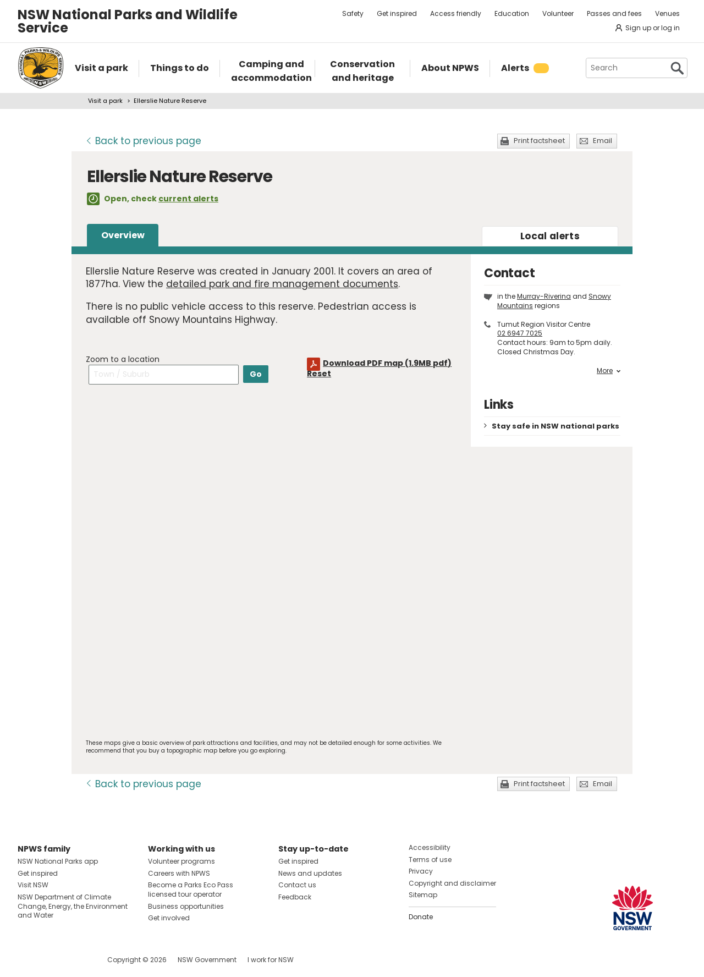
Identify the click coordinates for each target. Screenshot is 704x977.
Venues (667, 13)
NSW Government (207, 959)
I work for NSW (271, 959)
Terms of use (430, 859)
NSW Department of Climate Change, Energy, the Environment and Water (73, 906)
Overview (123, 235)
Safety (353, 13)
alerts (550, 236)
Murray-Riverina (544, 296)
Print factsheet (539, 140)
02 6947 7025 (519, 333)
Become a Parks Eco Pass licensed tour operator (190, 889)
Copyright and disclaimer (452, 883)
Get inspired (397, 13)
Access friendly (455, 13)
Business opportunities (186, 906)
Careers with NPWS (179, 873)
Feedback (294, 897)
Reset (319, 373)
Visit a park (105, 100)
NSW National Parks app (58, 861)
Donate (421, 916)
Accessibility (429, 847)
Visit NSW (33, 885)
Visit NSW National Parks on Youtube (75, 959)
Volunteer (558, 13)
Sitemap (423, 894)
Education (511, 13)
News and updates (310, 873)
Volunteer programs (181, 861)
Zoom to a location (123, 359)
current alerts (188, 198)
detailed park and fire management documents (282, 283)
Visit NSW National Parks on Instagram (51, 959)
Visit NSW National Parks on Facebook (28, 959)
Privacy (421, 871)
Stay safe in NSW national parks (555, 426)
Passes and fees (614, 13)
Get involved (169, 918)
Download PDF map (387, 363)
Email (602, 140)
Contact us (297, 885)
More (608, 370)
